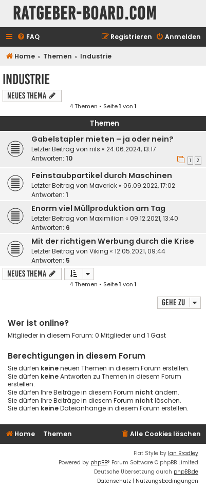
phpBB (98, 462)
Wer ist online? (38, 323)
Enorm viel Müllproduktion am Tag (98, 208)
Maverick (103, 185)
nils (94, 149)
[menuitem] (28, 37)
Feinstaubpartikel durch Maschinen (101, 175)
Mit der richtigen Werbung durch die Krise (112, 241)
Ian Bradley (183, 453)
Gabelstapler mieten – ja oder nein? (102, 139)
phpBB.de (186, 472)
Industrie (26, 79)
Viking (98, 251)
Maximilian (106, 218)
